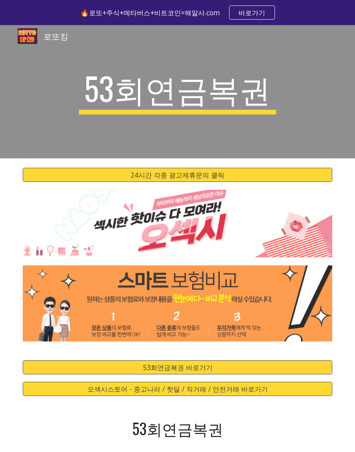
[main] (177, 92)
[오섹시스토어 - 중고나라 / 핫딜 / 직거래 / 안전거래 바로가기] (177, 389)
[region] (177, 12)
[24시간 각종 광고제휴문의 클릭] (177, 175)
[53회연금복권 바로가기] (177, 367)
